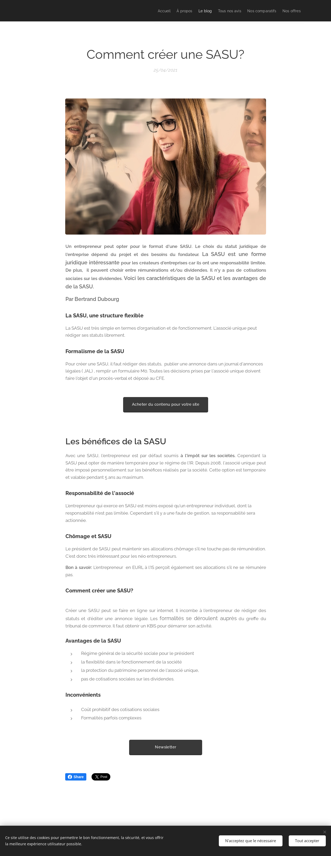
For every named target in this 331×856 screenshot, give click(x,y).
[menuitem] (138, 10)
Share (76, 777)
